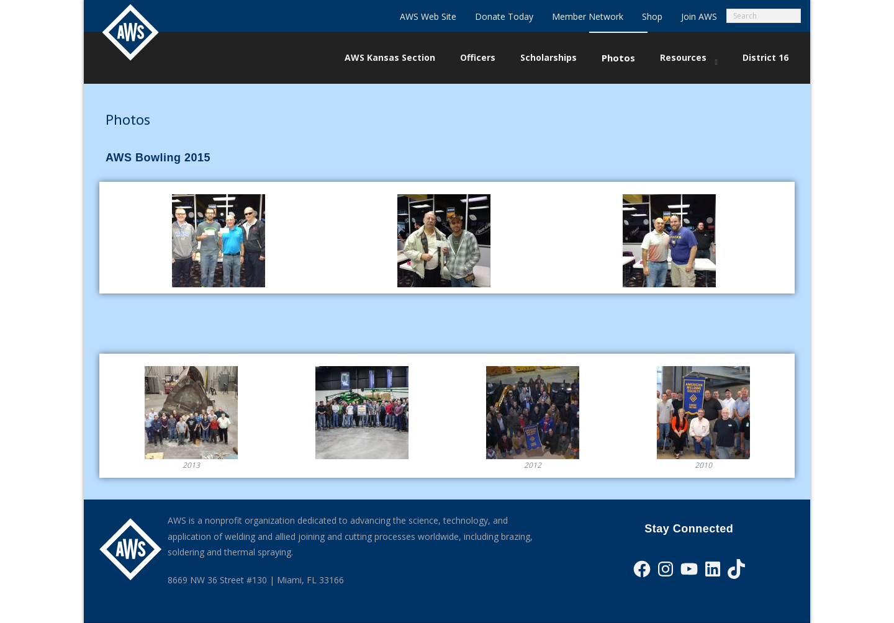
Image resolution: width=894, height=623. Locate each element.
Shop (652, 16)
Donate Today (504, 16)
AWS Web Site (428, 16)
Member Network (587, 16)
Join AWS (699, 16)
